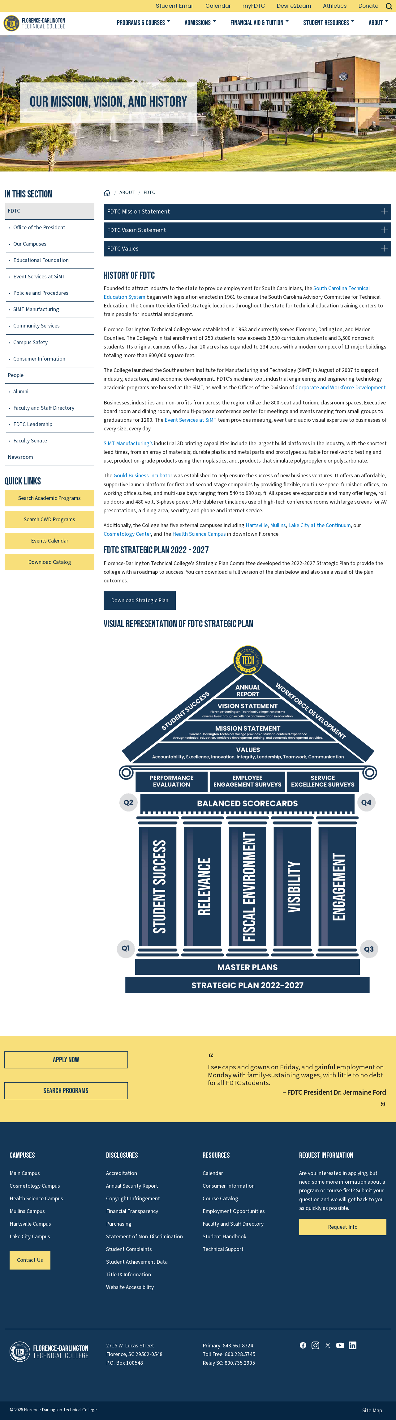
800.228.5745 (240, 1354)
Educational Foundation (41, 260)
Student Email (175, 6)
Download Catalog (49, 562)
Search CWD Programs (49, 519)
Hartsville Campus (30, 1224)
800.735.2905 (240, 1363)
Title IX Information (128, 1274)
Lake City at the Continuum (319, 525)
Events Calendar (49, 541)
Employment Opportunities (234, 1211)
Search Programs (65, 1090)
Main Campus (25, 1173)
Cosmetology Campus (35, 1186)
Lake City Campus (30, 1236)
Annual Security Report (132, 1186)
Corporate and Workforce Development (340, 387)
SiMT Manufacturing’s (128, 443)
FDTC (14, 211)
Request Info (343, 1227)
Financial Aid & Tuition (256, 23)
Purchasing (118, 1224)
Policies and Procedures (40, 293)
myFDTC (254, 6)
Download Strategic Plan (139, 600)
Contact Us (30, 1260)
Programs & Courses (141, 23)
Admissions (198, 23)
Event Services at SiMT (191, 420)
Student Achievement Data (137, 1262)
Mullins (278, 525)
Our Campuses (29, 244)
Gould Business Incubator (143, 476)
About (376, 23)
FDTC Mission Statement (138, 211)
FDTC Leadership (32, 424)
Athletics (335, 6)
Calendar (218, 6)
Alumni (20, 391)
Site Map (372, 1410)
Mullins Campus (27, 1211)
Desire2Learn (294, 6)
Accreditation (121, 1173)
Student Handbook (224, 1236)
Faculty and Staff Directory (43, 408)
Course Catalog (220, 1198)
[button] (389, 6)
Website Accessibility (130, 1287)
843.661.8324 (238, 1346)
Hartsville (257, 525)
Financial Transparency (132, 1211)
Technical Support (223, 1249)
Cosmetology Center (127, 534)
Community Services (36, 326)
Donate (368, 6)
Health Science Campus (199, 534)
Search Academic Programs (49, 498)
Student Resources (326, 23)
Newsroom (20, 457)
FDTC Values (122, 248)
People (16, 375)
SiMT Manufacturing (36, 309)
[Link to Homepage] (34, 23)
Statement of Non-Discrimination (144, 1236)
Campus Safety (30, 342)
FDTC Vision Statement (136, 230)
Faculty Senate (30, 441)
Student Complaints (129, 1249)
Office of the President (39, 227)
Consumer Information (39, 359)
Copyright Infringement (133, 1198)
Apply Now (66, 1059)
